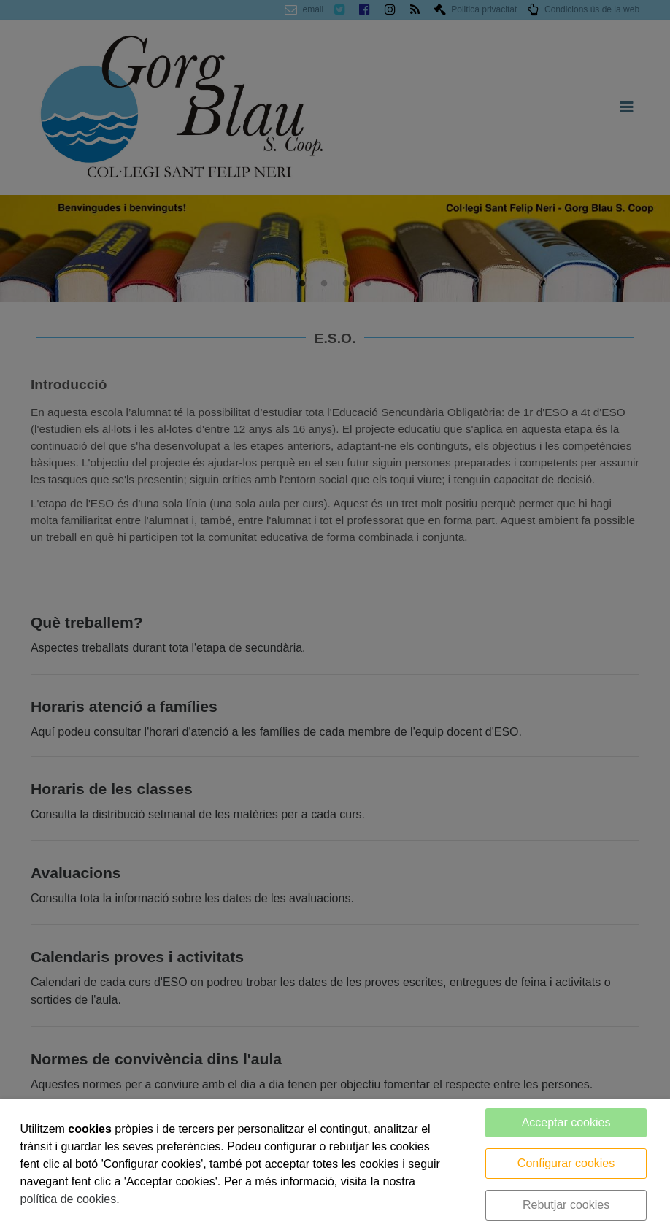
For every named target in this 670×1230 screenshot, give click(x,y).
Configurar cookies (566, 1163)
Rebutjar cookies (566, 1205)
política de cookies (68, 1199)
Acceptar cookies (566, 1122)
